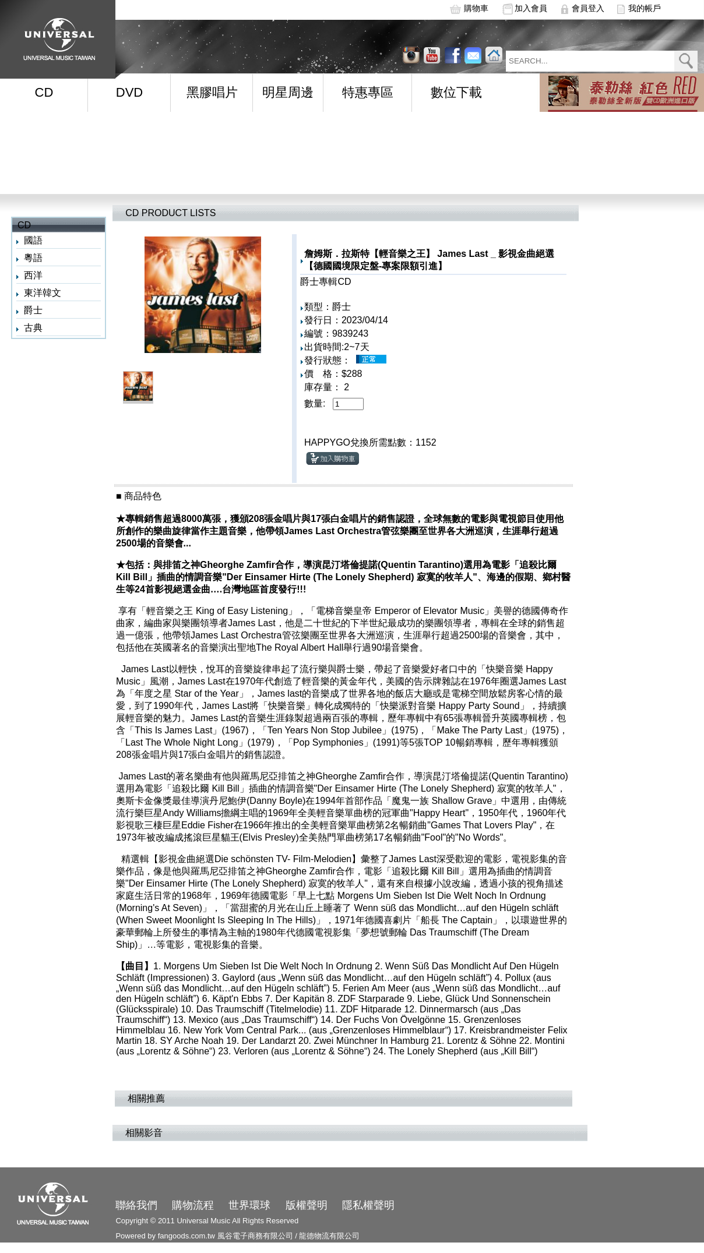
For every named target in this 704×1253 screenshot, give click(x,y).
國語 (33, 240)
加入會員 (531, 8)
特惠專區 (367, 92)
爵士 (33, 310)
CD (44, 92)
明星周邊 (288, 92)
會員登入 (588, 8)
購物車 (476, 8)
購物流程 (193, 1205)
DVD (129, 92)
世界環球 (249, 1205)
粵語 (33, 258)
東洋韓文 (42, 293)
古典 (33, 328)
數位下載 (456, 92)
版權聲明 (307, 1205)
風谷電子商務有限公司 (255, 1235)
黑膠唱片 (212, 92)
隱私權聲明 (368, 1205)
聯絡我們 (136, 1205)
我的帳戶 (644, 8)
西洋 (33, 275)
